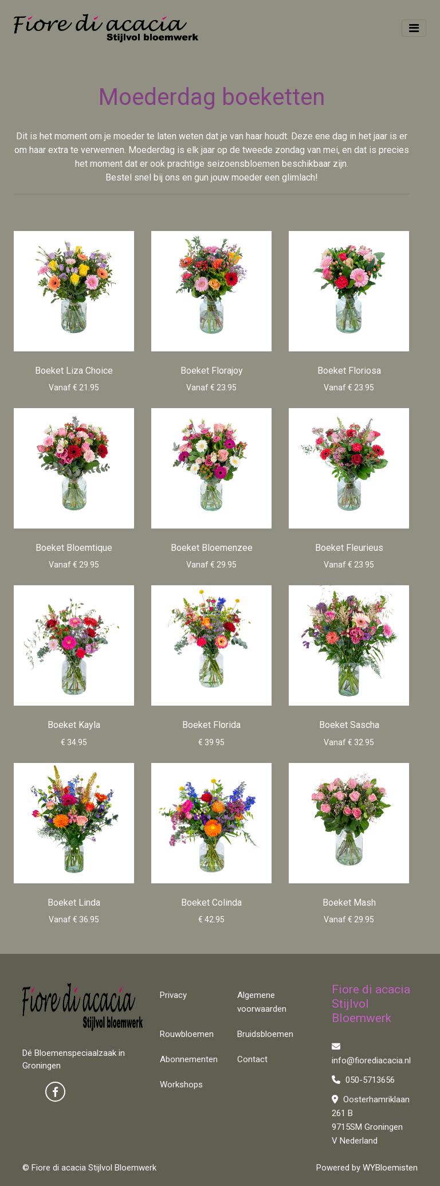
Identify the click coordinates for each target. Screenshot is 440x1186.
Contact (252, 1059)
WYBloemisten (390, 1167)
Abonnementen (189, 1059)
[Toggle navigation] (414, 28)
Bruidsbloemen (265, 1034)
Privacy (173, 995)
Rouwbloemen (187, 1034)
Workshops (181, 1084)
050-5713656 (363, 1080)
